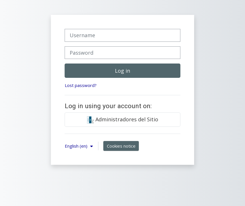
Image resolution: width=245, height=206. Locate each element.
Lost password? (81, 85)
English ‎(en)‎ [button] (77, 146)
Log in (122, 70)
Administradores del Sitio (122, 119)
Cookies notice (121, 146)
